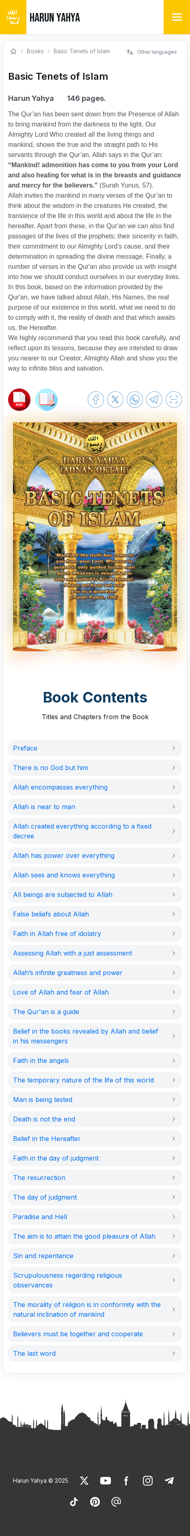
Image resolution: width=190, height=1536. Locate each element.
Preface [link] (25, 748)
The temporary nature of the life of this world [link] (83, 1080)
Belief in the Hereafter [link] (47, 1139)
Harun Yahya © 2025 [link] (40, 1480)
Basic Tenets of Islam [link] (82, 51)
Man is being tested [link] (42, 1099)
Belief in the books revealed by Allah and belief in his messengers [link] (85, 1036)
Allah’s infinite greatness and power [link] (68, 973)
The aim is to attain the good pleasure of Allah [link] (84, 1236)
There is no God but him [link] (50, 768)
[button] (95, 748)
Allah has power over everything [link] (63, 855)
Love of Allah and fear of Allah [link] (61, 992)
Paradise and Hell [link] (40, 1217)
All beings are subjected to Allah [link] (62, 894)
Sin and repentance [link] (43, 1256)
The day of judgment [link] (45, 1197)
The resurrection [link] (39, 1178)
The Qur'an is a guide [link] (46, 1012)
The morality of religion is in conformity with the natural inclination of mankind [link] (87, 1309)
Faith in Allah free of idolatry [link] (57, 933)
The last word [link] (34, 1353)
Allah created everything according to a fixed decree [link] (82, 831)
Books (35, 51)
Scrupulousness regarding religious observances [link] (67, 1280)
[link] (19, 399)
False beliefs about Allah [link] (51, 914)
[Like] (84, 1481)
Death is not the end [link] (44, 1119)
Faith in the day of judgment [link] (56, 1158)
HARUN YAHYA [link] (55, 18)
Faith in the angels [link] (41, 1060)
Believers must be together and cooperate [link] (78, 1334)
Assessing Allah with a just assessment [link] (72, 953)
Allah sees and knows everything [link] (64, 875)
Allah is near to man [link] (44, 807)
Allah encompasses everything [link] (60, 787)
